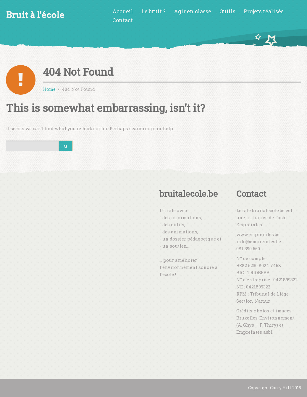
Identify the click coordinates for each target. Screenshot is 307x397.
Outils (227, 11)
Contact (122, 20)
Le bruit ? (153, 11)
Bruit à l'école (35, 14)
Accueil (122, 11)
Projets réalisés (264, 11)
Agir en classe (192, 11)
